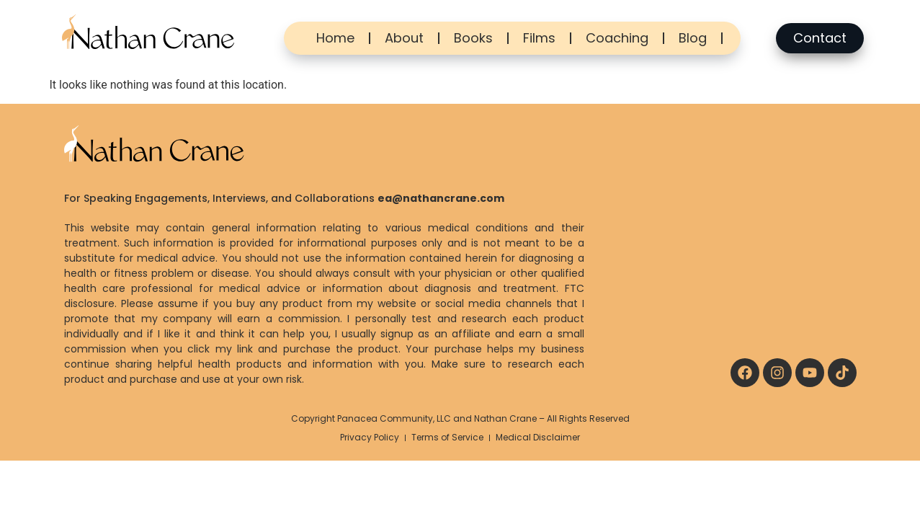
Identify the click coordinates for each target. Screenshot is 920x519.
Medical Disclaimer (538, 437)
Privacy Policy (369, 437)
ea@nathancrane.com (441, 198)
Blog (693, 38)
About (404, 38)
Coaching (617, 38)
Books (473, 38)
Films (539, 38)
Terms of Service (447, 437)
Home (335, 38)
